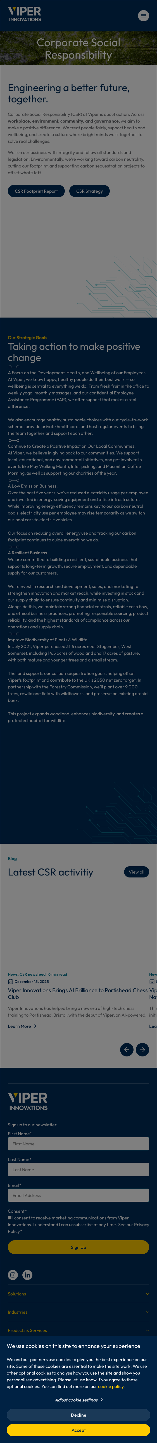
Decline (78, 1415)
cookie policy (110, 1386)
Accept (79, 1430)
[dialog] (78, 721)
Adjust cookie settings (76, 1400)
